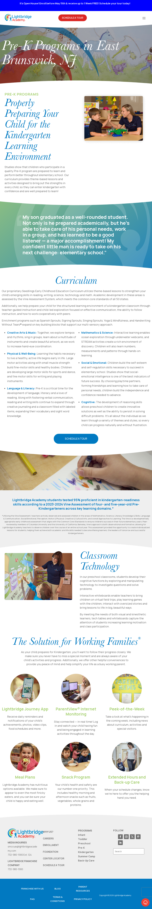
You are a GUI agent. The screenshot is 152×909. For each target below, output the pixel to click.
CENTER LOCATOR (53, 858)
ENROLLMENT (51, 845)
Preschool (84, 843)
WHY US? (48, 831)
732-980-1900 (15, 869)
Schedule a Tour (76, 438)
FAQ (32, 899)
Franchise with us (32, 888)
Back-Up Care (86, 860)
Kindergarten (86, 852)
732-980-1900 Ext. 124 (20, 854)
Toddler (82, 839)
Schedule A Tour (72, 17)
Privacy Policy (83, 899)
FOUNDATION (50, 851)
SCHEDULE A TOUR (53, 865)
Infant (81, 834)
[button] (145, 902)
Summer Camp (86, 856)
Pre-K (81, 847)
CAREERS (48, 838)
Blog (57, 888)
